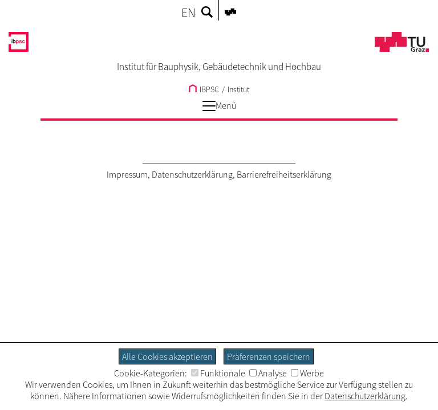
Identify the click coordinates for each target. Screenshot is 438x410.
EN (188, 12)
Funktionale (218, 373)
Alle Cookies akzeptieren (167, 356)
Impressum (127, 174)
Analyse (268, 373)
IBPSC (204, 89)
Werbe (307, 373)
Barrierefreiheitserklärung (284, 174)
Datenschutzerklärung (192, 174)
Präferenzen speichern (268, 356)
